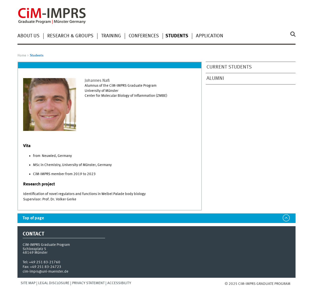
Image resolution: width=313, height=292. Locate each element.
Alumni (215, 78)
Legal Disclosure (53, 283)
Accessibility (119, 283)
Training (111, 36)
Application (209, 36)
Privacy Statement (88, 283)
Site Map (28, 283)
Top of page (33, 218)
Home (21, 55)
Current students (229, 67)
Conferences (144, 36)
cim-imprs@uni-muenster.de (45, 272)
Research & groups (70, 36)
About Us (28, 36)
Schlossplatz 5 (34, 249)
